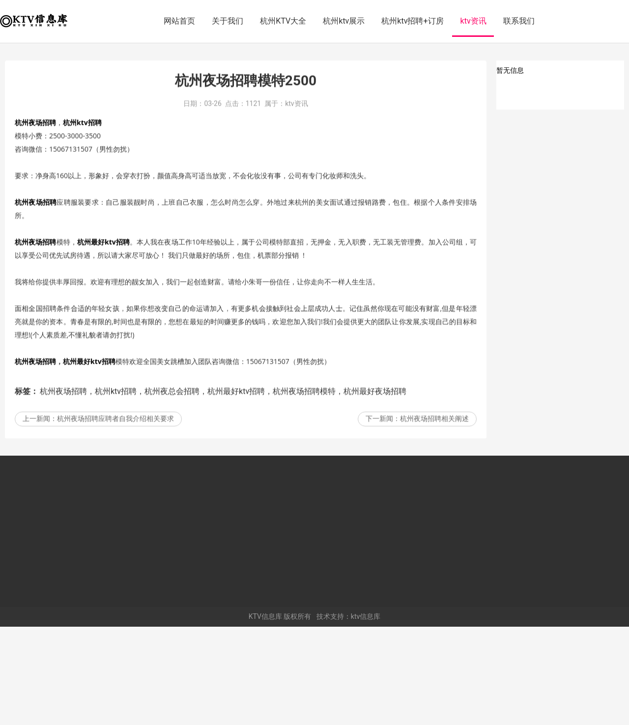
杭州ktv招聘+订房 (412, 21)
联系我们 (519, 21)
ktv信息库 (365, 715)
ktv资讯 (473, 21)
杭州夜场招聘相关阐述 (434, 534)
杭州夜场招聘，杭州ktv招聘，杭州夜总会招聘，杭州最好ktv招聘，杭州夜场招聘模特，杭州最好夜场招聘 (223, 506)
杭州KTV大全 (283, 21)
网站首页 (179, 21)
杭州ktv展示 (344, 21)
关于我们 (227, 21)
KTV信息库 (265, 715)
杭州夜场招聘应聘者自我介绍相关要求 (115, 534)
